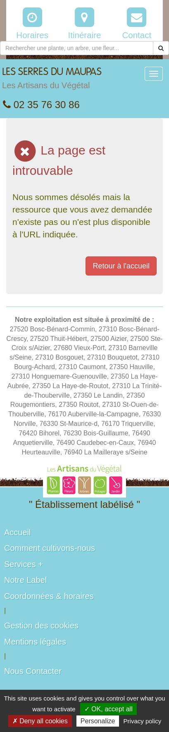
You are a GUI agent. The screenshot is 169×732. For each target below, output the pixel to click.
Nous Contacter (33, 671)
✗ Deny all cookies (40, 721)
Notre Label (25, 580)
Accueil (17, 532)
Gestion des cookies (41, 625)
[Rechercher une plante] (76, 48)
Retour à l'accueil (121, 266)
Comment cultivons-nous (49, 548)
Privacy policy (143, 721)
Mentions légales (35, 641)
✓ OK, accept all (108, 709)
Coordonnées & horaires (49, 596)
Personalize (98, 721)
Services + (23, 564)
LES (52, 80)
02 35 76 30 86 (41, 104)
